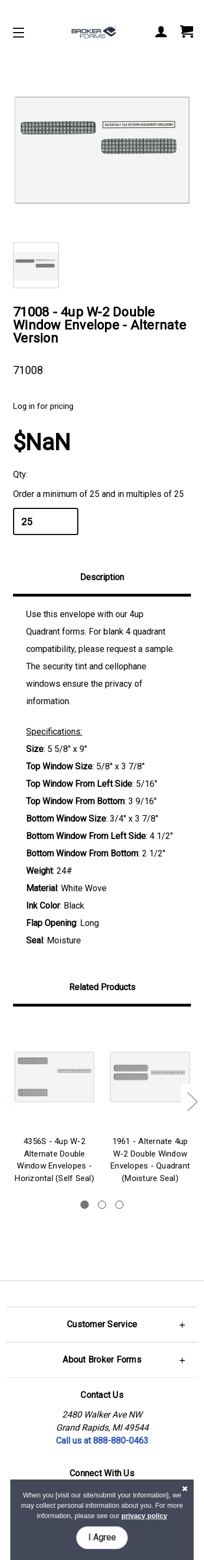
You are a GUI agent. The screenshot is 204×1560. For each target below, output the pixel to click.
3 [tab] (119, 1205)
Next (192, 1101)
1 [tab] (85, 1205)
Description (102, 577)
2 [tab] (102, 1205)
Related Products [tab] (102, 987)
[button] (102, 1324)
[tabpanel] (54, 1103)
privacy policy (144, 1516)
